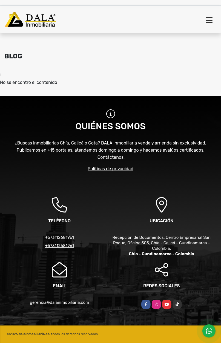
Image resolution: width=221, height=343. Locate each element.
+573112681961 (59, 237)
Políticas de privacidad (110, 168)
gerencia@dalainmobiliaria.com (59, 302)
